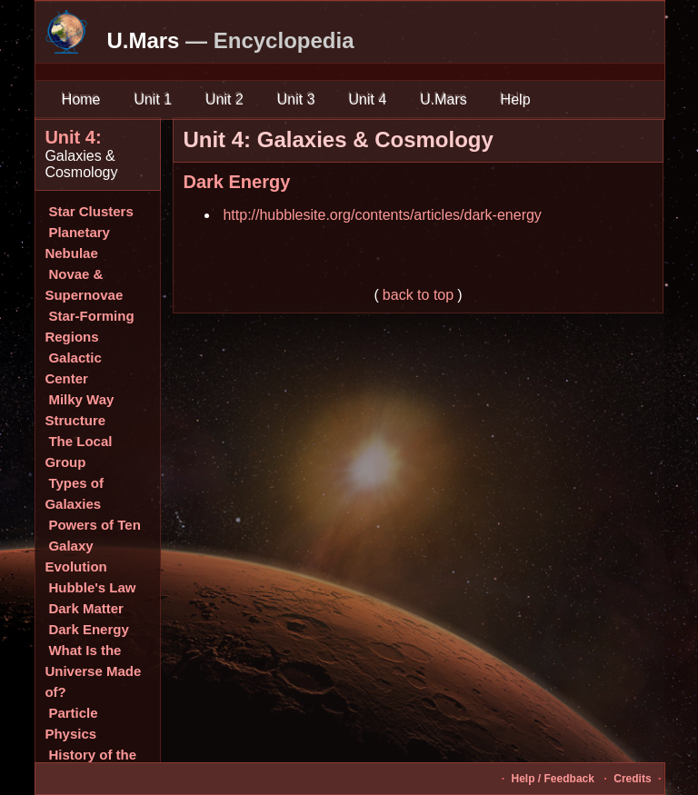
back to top (418, 295)
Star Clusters (90, 211)
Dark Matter (86, 608)
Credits (632, 778)
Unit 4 (367, 99)
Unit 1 (153, 99)
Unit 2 (225, 99)
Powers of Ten (94, 524)
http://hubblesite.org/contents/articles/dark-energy (382, 215)
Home (81, 99)
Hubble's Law (91, 587)
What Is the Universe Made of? (93, 671)
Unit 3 (296, 99)
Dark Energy (88, 629)
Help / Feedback (553, 778)
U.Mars (443, 99)
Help (515, 99)
